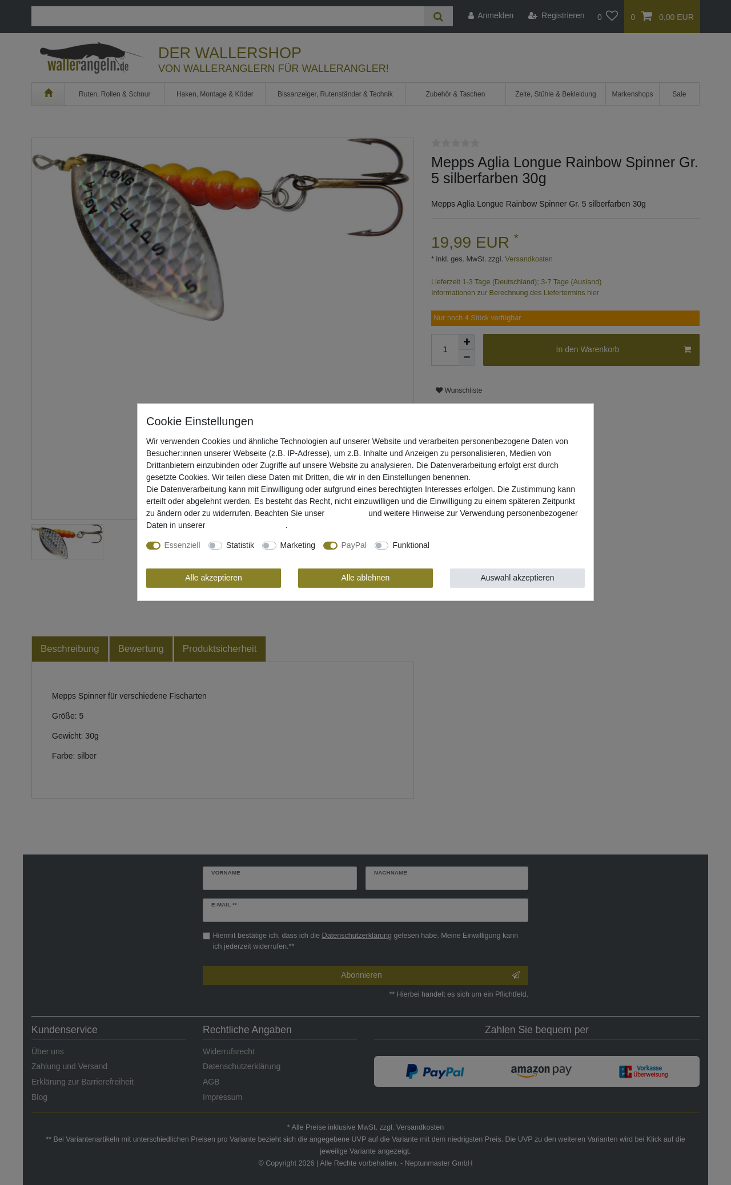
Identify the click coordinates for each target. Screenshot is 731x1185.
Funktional (410, 545)
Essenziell (182, 545)
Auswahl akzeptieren (517, 577)
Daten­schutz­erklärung (246, 525)
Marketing (297, 545)
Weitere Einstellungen (476, 545)
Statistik (240, 545)
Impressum (346, 513)
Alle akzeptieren (213, 577)
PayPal (354, 545)
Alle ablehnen (366, 577)
